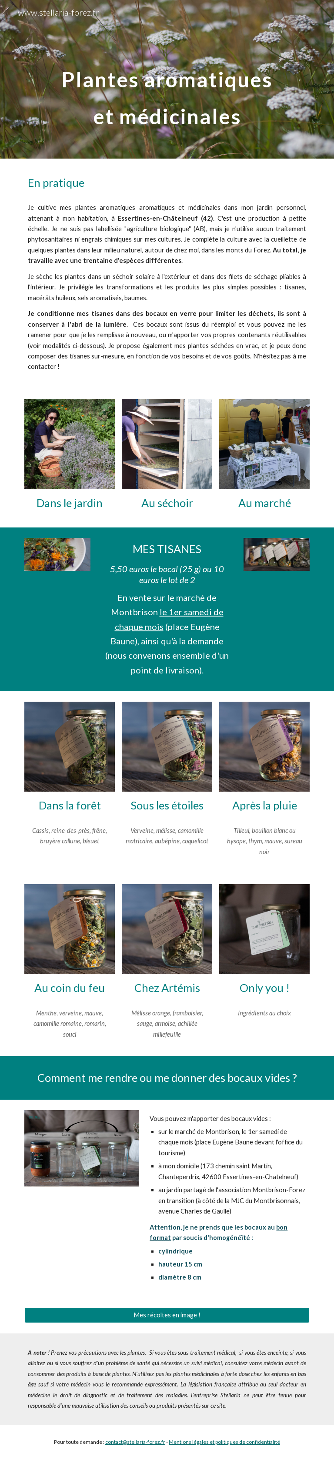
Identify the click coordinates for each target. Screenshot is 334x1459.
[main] (167, 79)
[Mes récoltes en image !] (167, 1315)
